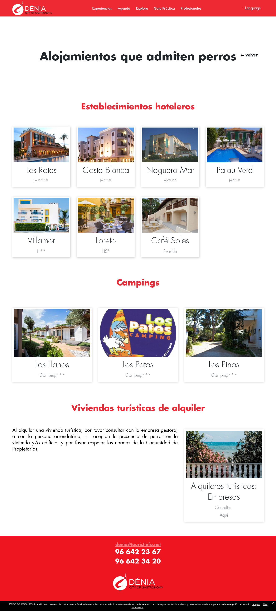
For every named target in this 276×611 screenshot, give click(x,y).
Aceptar (256, 604)
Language (253, 8)
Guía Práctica (164, 8)
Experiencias (102, 8)
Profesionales (191, 8)
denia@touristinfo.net (138, 544)
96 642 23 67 (138, 552)
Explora (142, 8)
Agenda (124, 8)
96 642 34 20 (138, 561)
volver (249, 55)
